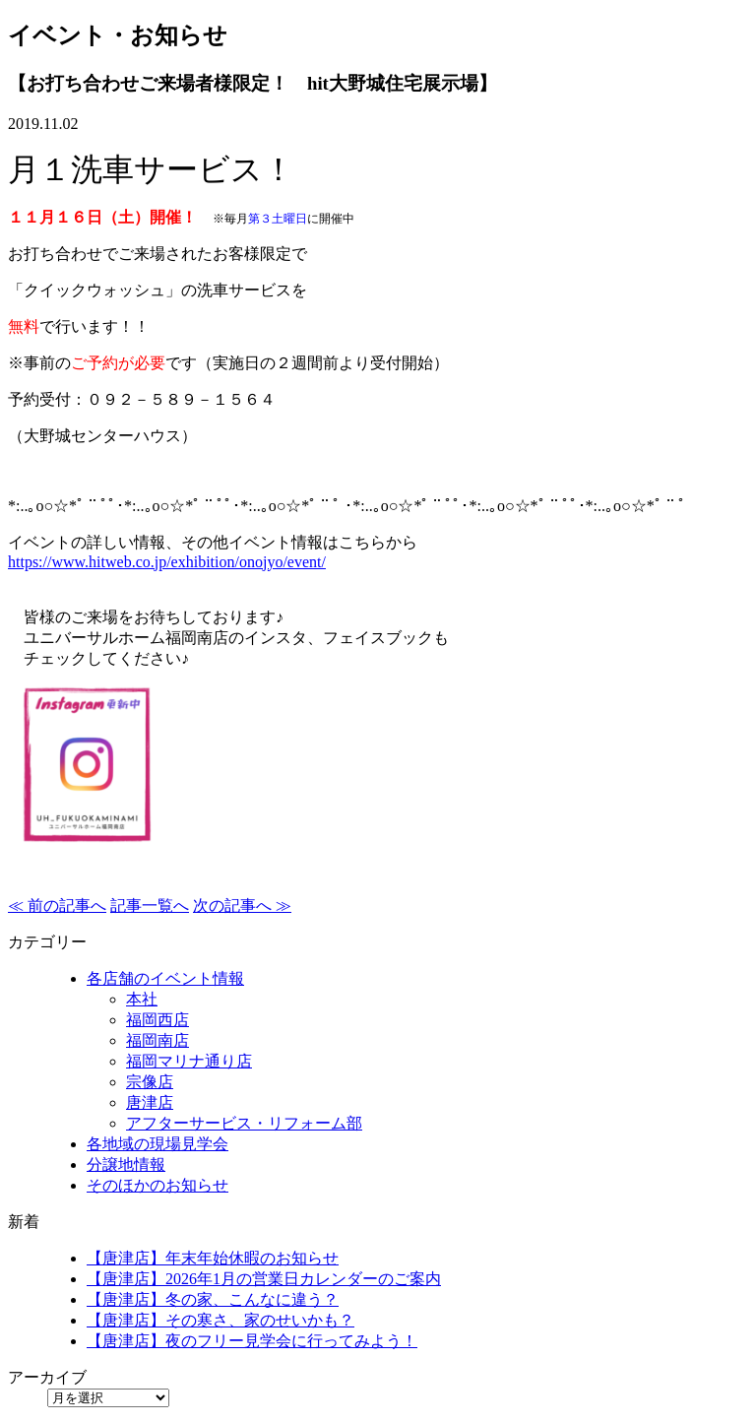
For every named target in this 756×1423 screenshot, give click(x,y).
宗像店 (149, 1081)
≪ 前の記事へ (57, 905)
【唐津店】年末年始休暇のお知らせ (213, 1258)
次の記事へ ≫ (242, 905)
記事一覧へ (149, 905)
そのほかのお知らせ (157, 1185)
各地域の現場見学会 (157, 1143)
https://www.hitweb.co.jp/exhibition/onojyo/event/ (167, 561)
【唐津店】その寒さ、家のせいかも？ (220, 1320)
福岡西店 (157, 1019)
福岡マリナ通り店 (189, 1061)
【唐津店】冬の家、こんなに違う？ (213, 1299)
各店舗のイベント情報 (165, 978)
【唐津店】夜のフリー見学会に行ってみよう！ (252, 1340)
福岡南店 (157, 1040)
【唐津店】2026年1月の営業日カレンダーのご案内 (264, 1278)
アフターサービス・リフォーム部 (244, 1123)
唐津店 (149, 1102)
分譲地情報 (126, 1164)
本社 (142, 999)
